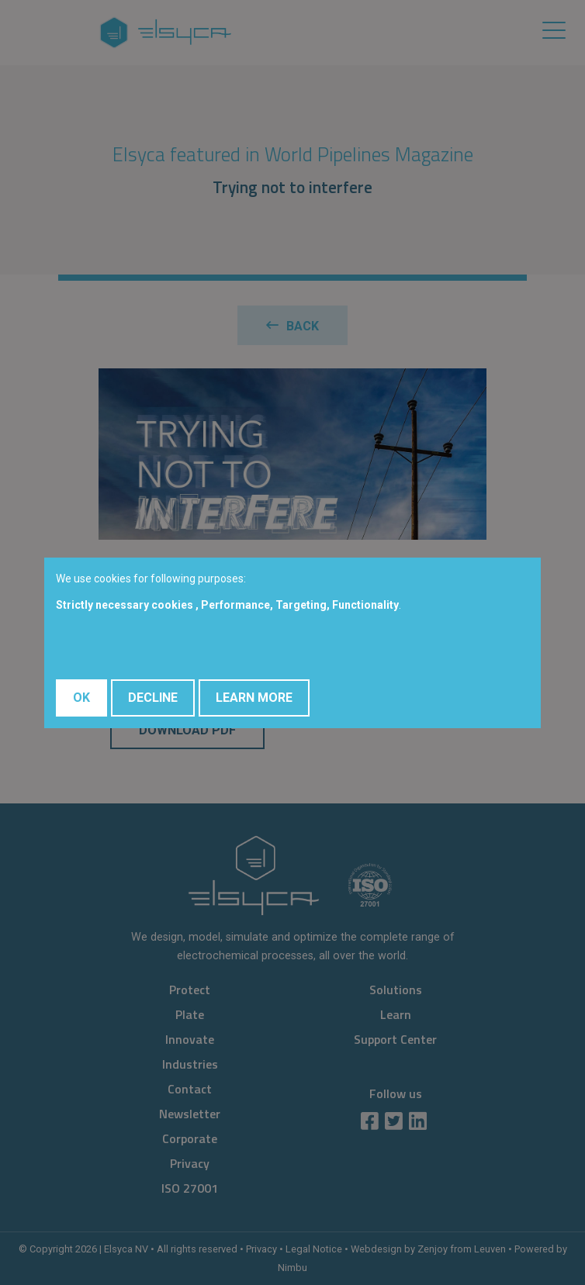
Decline (153, 697)
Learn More (254, 697)
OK (81, 697)
